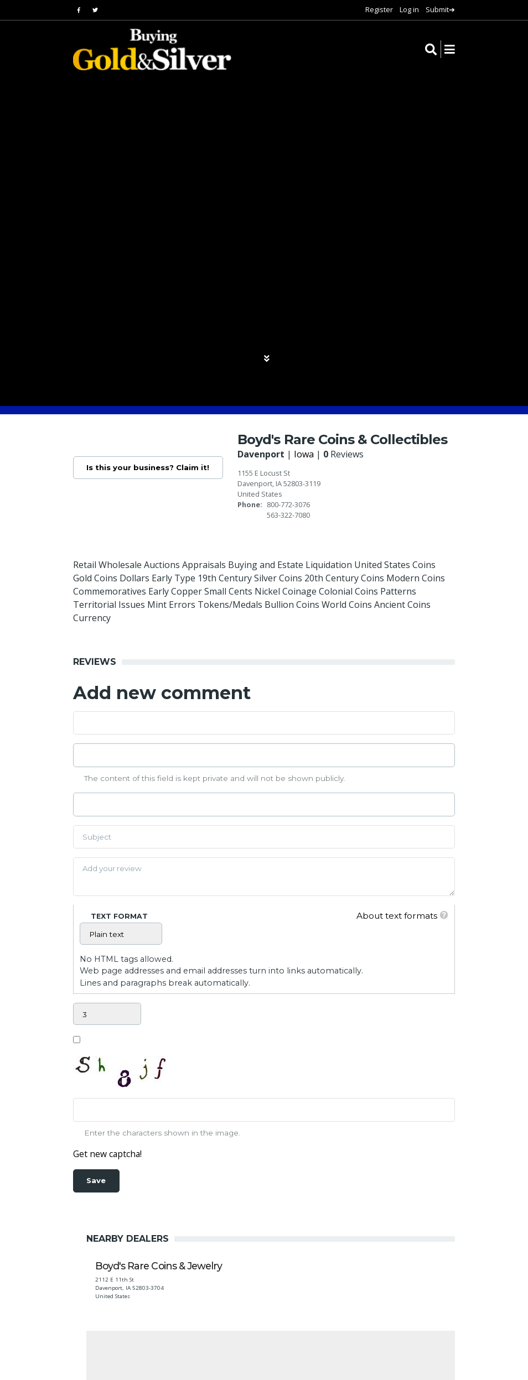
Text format (119, 916)
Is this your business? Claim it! (149, 468)
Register (379, 9)
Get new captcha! (108, 1154)
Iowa (306, 454)
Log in (409, 9)
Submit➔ (440, 9)
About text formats (394, 915)
